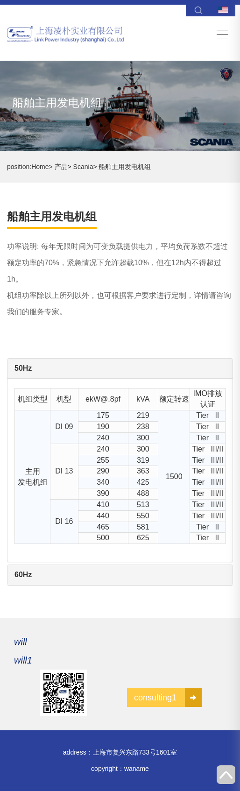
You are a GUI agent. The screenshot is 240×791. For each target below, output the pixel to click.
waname (136, 768)
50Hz (23, 368)
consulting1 (168, 697)
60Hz (23, 575)
